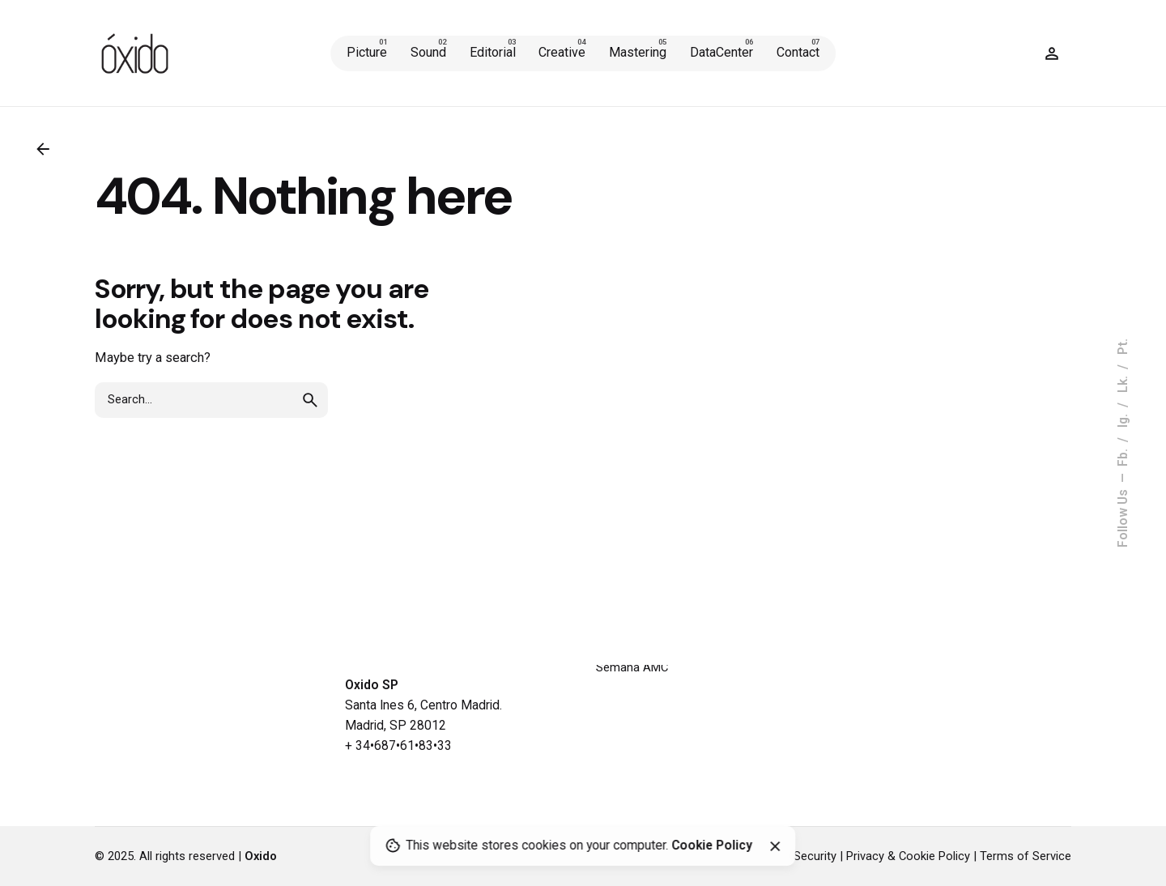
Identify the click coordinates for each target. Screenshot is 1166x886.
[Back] (43, 149)
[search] (310, 400)
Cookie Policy (711, 846)
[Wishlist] (1051, 53)
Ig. (1123, 419)
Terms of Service (1025, 856)
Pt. (1123, 347)
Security (815, 856)
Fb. (1123, 455)
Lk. (1123, 383)
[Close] (775, 846)
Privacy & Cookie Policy (908, 856)
